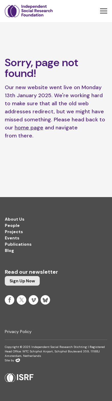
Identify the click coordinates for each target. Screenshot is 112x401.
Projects (14, 231)
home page (29, 127)
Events (12, 238)
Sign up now (22, 281)
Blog (9, 250)
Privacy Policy (18, 331)
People (12, 225)
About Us (14, 219)
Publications (18, 244)
